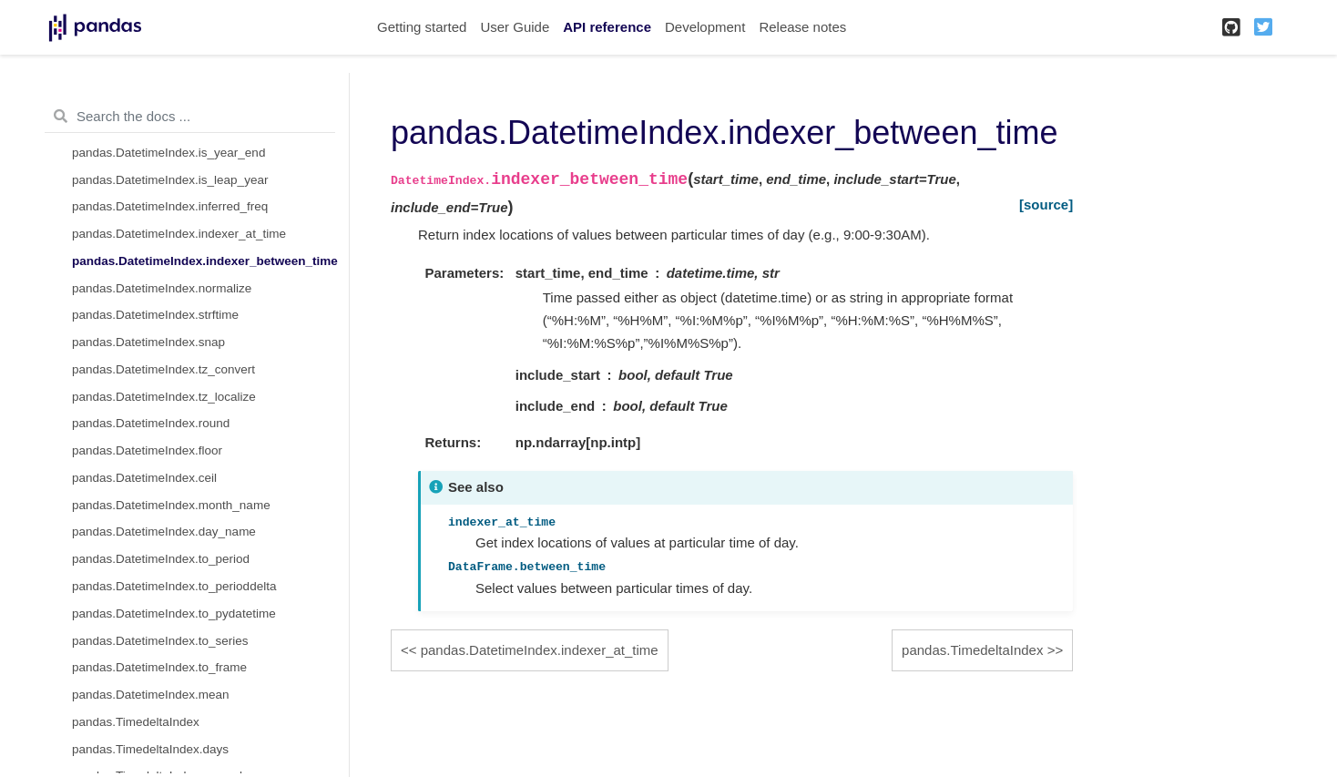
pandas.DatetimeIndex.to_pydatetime (174, 613)
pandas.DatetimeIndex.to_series (160, 641)
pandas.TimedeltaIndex (135, 722)
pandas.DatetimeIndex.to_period (161, 559)
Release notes (802, 27)
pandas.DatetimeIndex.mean (151, 694)
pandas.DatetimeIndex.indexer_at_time (179, 233)
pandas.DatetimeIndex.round (151, 423)
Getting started (421, 27)
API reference (607, 27)
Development (705, 27)
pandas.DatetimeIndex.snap (148, 342)
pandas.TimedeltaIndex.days (150, 749)
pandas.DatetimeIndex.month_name (171, 505)
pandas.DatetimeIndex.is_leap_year (170, 180)
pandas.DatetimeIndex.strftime (155, 315)
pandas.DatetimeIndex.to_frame (159, 667)
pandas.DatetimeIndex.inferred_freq (170, 206)
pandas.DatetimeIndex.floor (147, 450)
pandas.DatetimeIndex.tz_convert (163, 369)
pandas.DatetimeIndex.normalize (161, 288)
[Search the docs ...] (190, 116)
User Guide (514, 27)
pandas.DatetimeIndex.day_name (164, 531)
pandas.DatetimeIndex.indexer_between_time (205, 261)
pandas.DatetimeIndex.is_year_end (168, 152)
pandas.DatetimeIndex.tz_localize (164, 397)
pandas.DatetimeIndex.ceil (144, 478)
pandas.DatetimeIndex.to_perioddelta (174, 586)
